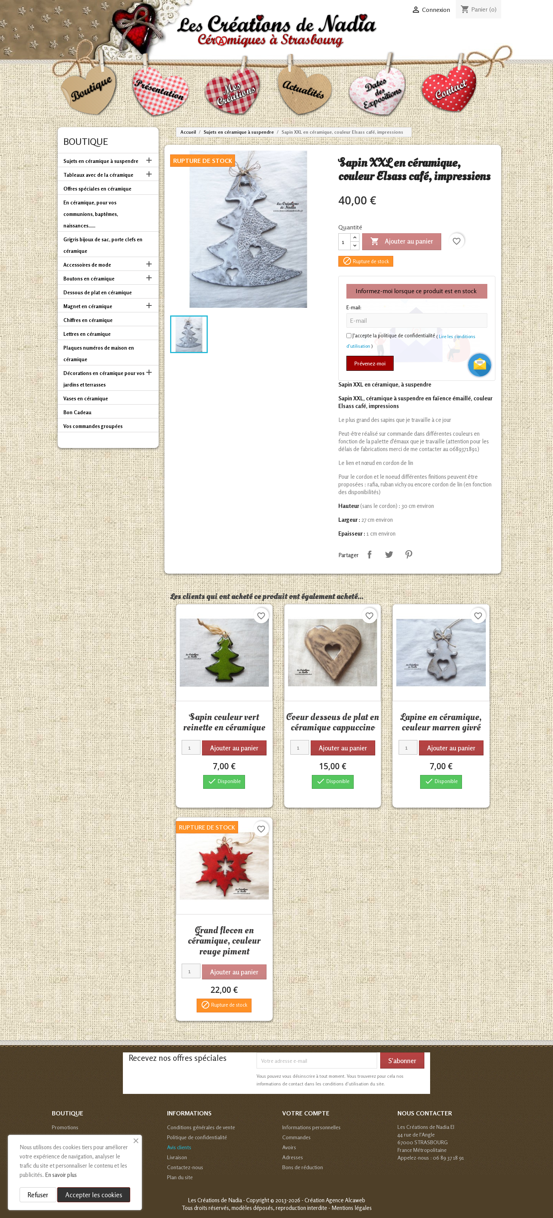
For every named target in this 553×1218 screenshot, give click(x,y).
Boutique (85, 141)
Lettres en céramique (87, 334)
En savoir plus (61, 1174)
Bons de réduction (302, 1167)
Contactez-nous (185, 1167)
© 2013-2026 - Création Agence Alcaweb (317, 1200)
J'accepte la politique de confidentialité (394, 335)
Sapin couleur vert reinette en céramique (224, 722)
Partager (369, 554)
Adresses (292, 1157)
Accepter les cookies (93, 1195)
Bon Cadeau (77, 412)
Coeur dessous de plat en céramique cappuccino (332, 722)
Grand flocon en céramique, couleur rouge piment (224, 941)
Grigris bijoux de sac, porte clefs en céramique (102, 245)
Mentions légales (351, 1207)
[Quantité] (344, 241)
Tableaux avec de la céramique (98, 175)
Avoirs (289, 1147)
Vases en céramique (85, 398)
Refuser (38, 1195)
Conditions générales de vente (201, 1127)
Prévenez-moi (370, 363)
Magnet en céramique (87, 306)
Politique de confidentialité (197, 1137)
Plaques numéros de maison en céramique (98, 353)
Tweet (389, 554)
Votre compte (305, 1113)
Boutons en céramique (88, 278)
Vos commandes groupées (93, 426)
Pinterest (408, 554)
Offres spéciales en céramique (97, 189)
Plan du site (180, 1177)
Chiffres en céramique (88, 320)
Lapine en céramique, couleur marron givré (441, 722)
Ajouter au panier (401, 242)
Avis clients (179, 1147)
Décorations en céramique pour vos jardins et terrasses (103, 379)
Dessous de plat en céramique (97, 292)
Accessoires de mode (87, 265)
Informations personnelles (311, 1127)
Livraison (177, 1157)
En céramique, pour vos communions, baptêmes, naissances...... (90, 214)
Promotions (65, 1127)
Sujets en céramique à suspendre (100, 161)
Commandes (296, 1137)
